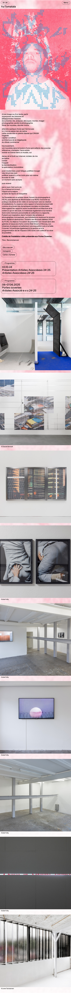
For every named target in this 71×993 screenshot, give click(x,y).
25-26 (4, 3)
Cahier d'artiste (9, 255)
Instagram (7, 251)
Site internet (8, 247)
